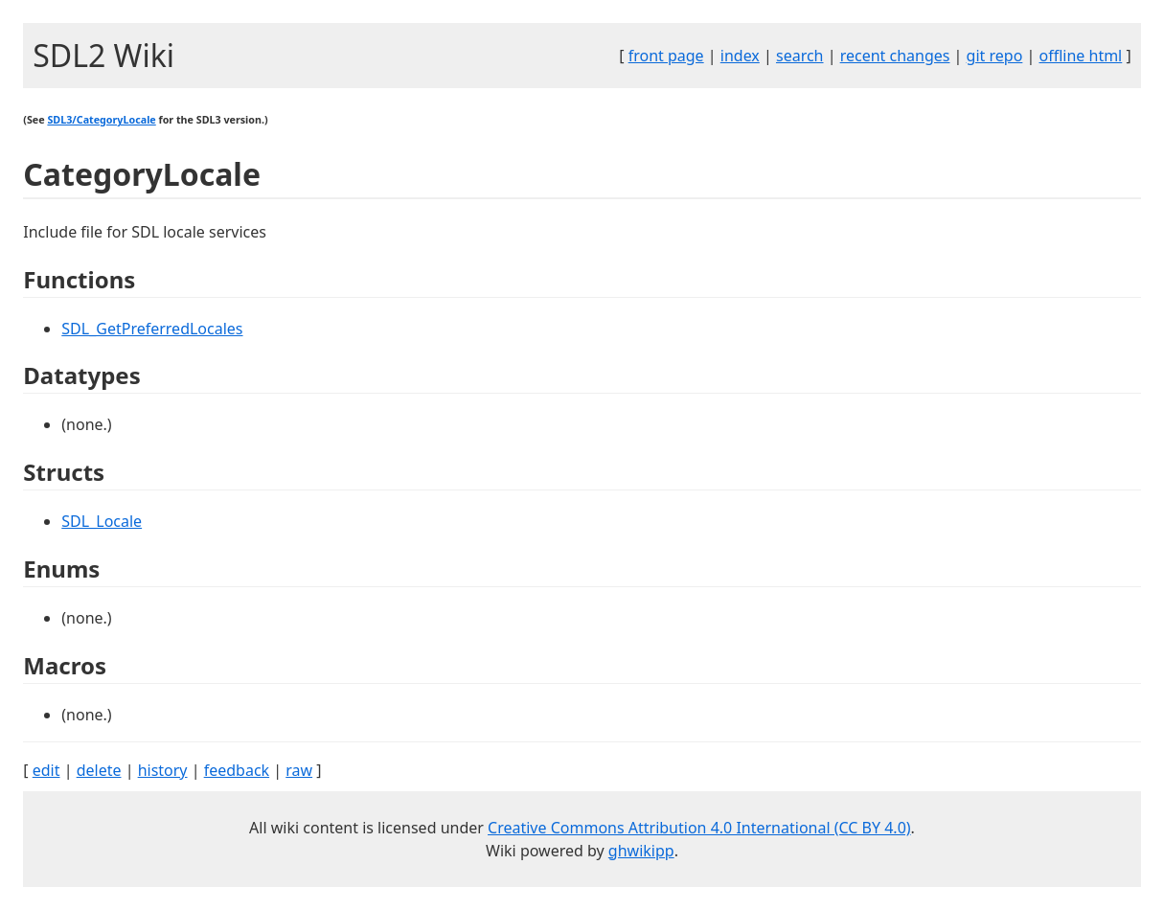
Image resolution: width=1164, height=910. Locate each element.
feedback (236, 770)
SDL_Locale (101, 521)
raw (298, 770)
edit (46, 770)
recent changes (895, 55)
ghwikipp (641, 850)
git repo (995, 55)
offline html (1080, 55)
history (163, 770)
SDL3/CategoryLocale (101, 119)
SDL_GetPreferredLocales (151, 328)
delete (99, 770)
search (800, 55)
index (740, 55)
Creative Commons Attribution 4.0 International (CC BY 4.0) (699, 827)
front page (666, 55)
